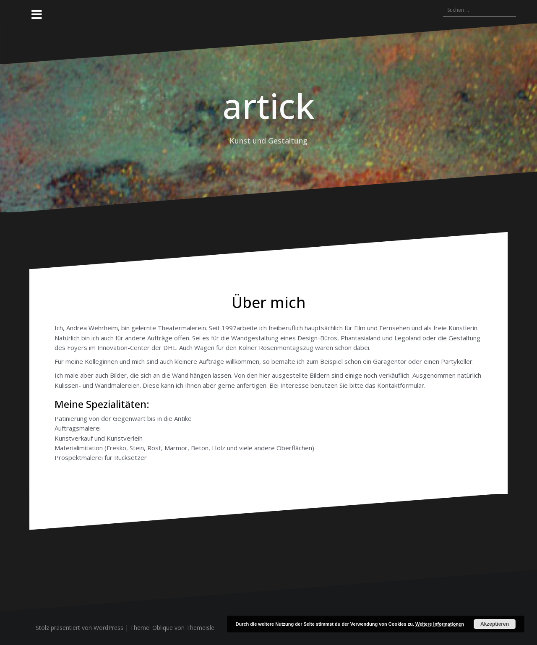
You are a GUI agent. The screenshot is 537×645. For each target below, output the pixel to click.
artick (268, 105)
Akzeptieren (494, 624)
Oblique (162, 628)
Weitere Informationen (439, 624)
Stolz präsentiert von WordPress (79, 628)
